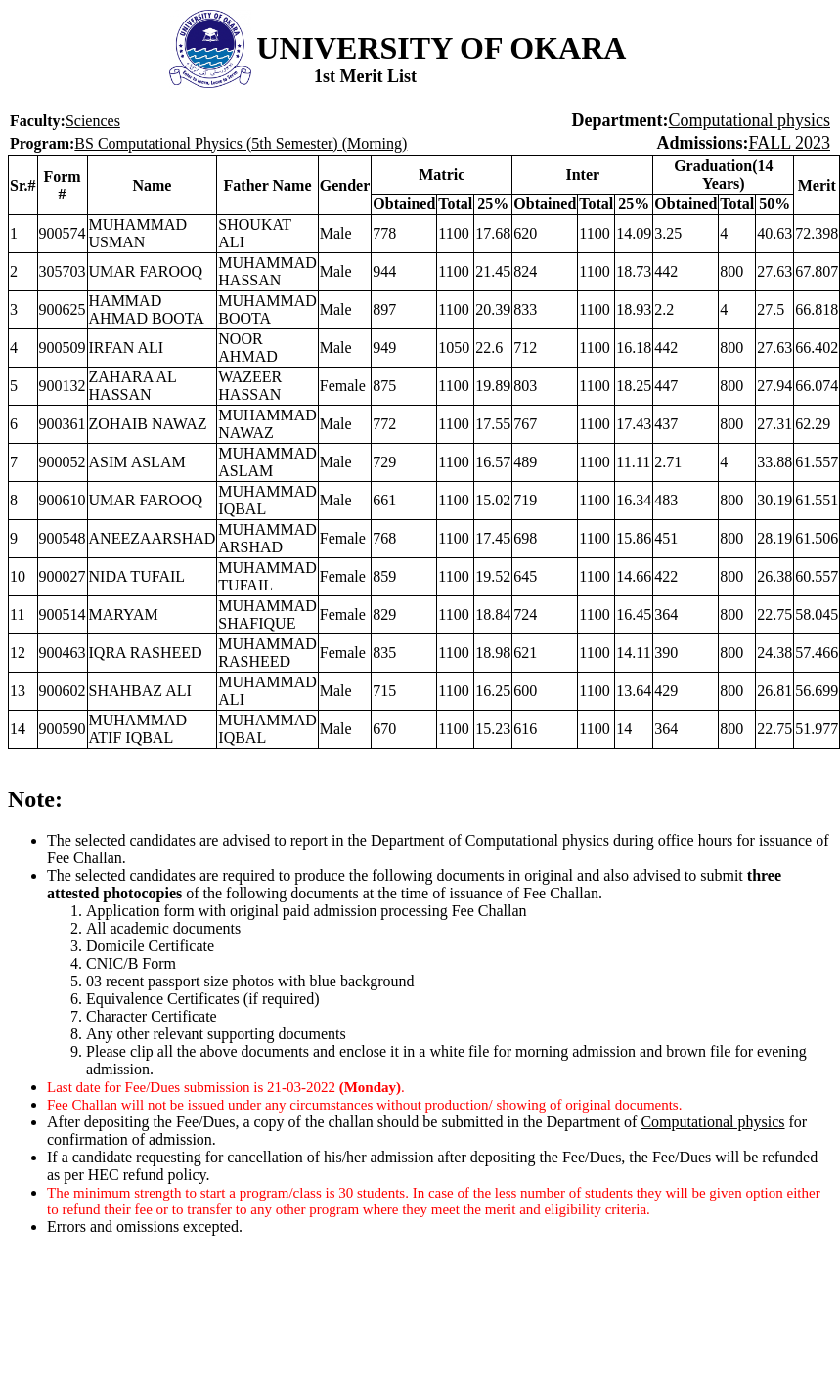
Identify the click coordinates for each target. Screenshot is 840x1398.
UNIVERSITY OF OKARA (441, 48)
